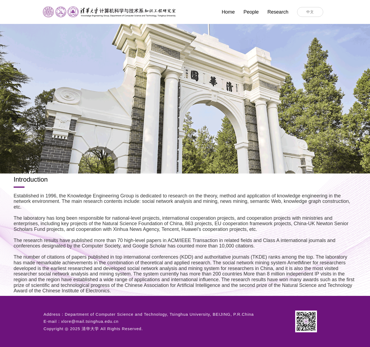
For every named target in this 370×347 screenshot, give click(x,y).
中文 (310, 12)
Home (228, 12)
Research (277, 12)
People (251, 12)
